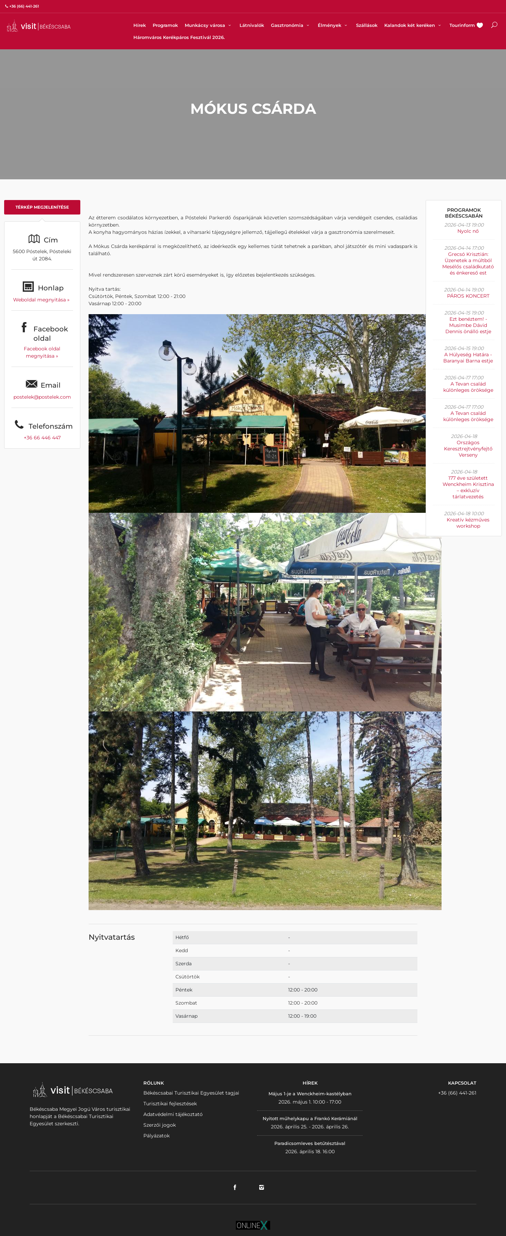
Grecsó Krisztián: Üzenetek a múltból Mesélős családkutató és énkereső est (468, 263)
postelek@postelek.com (42, 397)
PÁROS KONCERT (468, 296)
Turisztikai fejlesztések (170, 1103)
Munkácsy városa (209, 25)
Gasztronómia (291, 25)
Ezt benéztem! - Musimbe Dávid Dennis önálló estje (468, 325)
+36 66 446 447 (42, 438)
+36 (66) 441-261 (457, 1093)
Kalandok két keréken (413, 25)
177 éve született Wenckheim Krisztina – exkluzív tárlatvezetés (468, 487)
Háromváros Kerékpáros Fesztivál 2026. (179, 37)
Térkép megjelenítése (42, 207)
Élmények (333, 25)
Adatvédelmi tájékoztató (173, 1114)
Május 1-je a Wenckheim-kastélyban (310, 1093)
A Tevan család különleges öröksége (468, 387)
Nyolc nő (468, 231)
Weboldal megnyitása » (42, 300)
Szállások (366, 25)
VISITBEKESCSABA (38, 25)
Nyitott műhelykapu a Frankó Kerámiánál (310, 1118)
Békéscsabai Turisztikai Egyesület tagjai (191, 1093)
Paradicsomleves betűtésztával (309, 1143)
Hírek (139, 25)
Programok (165, 25)
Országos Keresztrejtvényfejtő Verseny (468, 448)
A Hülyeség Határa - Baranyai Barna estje (468, 357)
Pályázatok (156, 1136)
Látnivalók (252, 25)
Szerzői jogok (159, 1125)
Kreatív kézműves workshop (468, 523)
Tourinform (462, 25)
